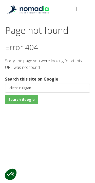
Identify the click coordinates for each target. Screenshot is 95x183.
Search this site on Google (31, 79)
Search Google (21, 99)
